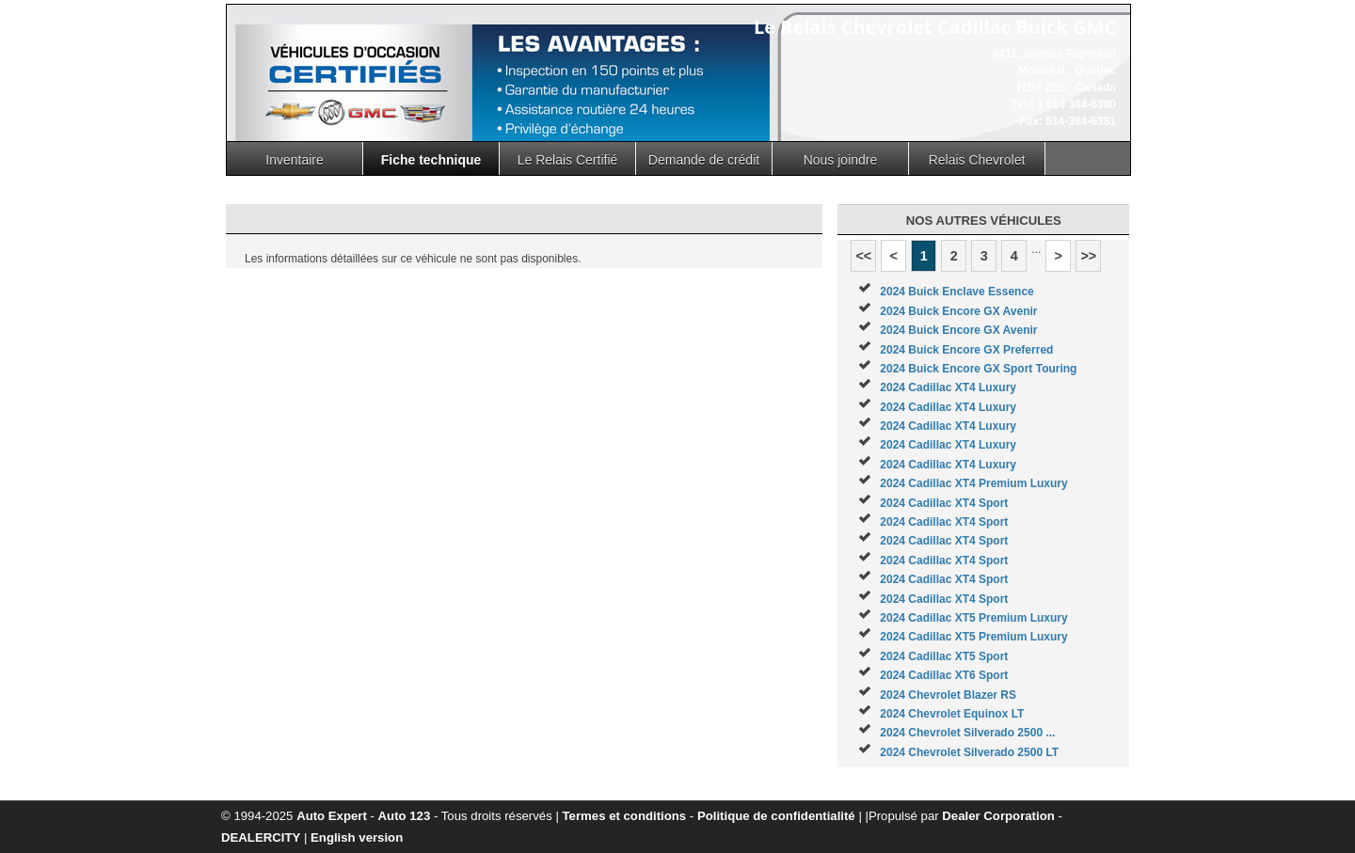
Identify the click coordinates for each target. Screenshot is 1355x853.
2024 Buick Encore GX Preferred (966, 349)
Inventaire (294, 159)
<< (863, 255)
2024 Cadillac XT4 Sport (944, 503)
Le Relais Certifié (568, 159)
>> (1088, 255)
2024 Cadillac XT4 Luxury (948, 387)
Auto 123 (404, 816)
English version (357, 837)
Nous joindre (841, 159)
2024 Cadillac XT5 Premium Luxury (973, 617)
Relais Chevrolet (977, 159)
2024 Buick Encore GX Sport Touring (978, 368)
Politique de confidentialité (776, 816)
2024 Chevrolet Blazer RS (948, 695)
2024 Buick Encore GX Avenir (958, 311)
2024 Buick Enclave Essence (956, 291)
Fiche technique (431, 159)
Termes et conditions (625, 816)
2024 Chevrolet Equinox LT (952, 713)
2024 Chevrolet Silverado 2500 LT (969, 752)
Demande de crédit (703, 159)
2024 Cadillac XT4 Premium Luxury (973, 483)
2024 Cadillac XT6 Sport (944, 675)
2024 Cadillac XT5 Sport (944, 656)
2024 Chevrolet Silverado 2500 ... (967, 732)
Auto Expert (331, 816)
